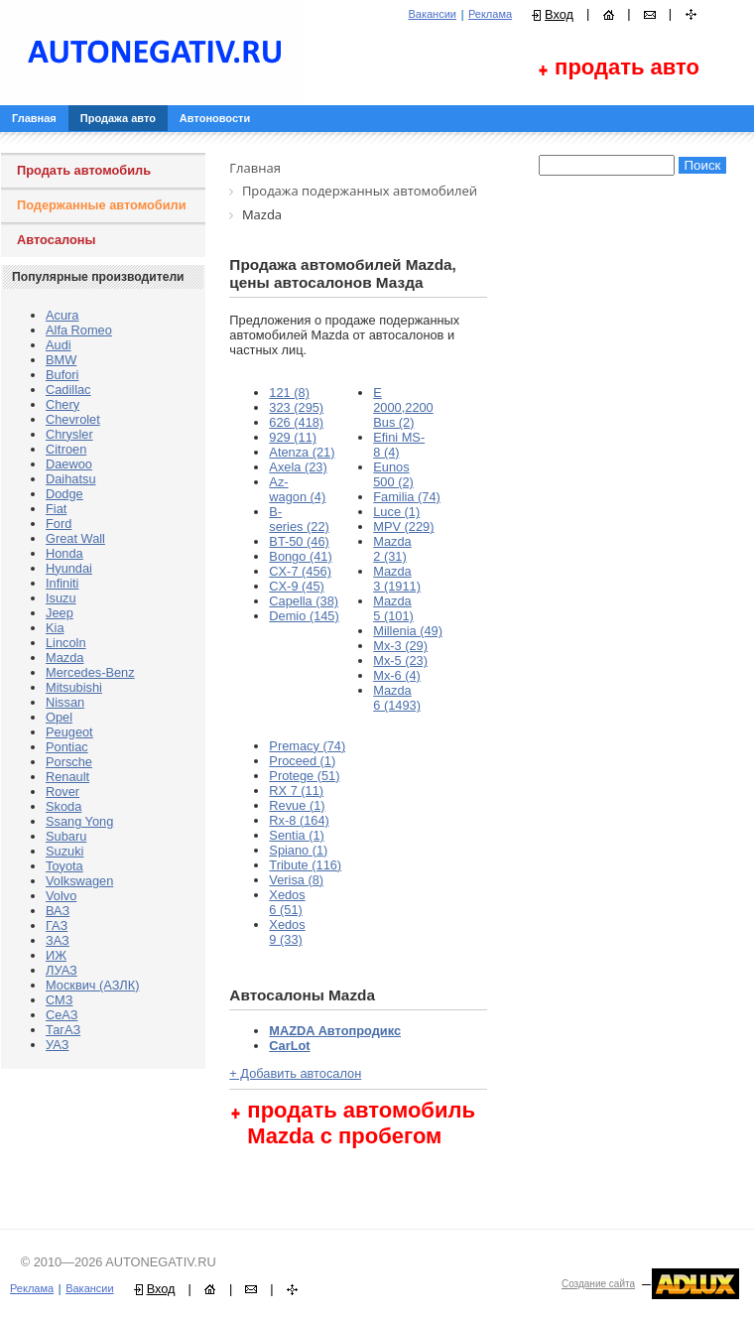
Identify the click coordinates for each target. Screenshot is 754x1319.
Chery (62, 404)
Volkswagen (79, 880)
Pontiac (67, 746)
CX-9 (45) (296, 586)
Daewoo (69, 464)
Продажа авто (118, 118)
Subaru (66, 836)
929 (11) (292, 437)
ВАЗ (57, 910)
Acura (62, 315)
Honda (64, 553)
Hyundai (69, 568)
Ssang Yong (79, 821)
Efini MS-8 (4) (399, 445)
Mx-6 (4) (397, 675)
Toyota (64, 865)
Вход (559, 14)
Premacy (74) (307, 745)
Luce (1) (396, 511)
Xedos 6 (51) (287, 902)
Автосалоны (56, 239)
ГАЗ (56, 925)
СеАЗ (61, 1014)
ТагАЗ (63, 1029)
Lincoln (66, 642)
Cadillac (68, 389)
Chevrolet (73, 419)
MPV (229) (403, 526)
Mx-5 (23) (400, 660)
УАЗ (57, 1044)
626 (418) (296, 422)
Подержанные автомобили (102, 205)
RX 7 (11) (296, 790)
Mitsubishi (74, 687)
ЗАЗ (57, 940)
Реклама (490, 14)
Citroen (66, 449)
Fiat (56, 508)
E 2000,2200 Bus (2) (403, 407)
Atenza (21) (301, 452)
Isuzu (61, 598)
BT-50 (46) (298, 541)
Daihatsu (71, 478)
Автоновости (215, 118)
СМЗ (59, 999)
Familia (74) (406, 496)
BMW (61, 359)
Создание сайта (598, 1283)
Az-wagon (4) (297, 489)
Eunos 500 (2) (393, 474)
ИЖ (56, 955)
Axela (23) (297, 467)
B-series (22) (298, 519)
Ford (58, 523)
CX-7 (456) (300, 571)
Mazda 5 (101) (393, 608)
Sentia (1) (296, 835)
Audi (58, 344)
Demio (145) (303, 615)
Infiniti (62, 583)
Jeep (59, 612)
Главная (34, 118)
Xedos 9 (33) (287, 932)
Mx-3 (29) (400, 645)
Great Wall (75, 538)
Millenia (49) (407, 630)
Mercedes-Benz (90, 672)
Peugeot (69, 732)
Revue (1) (296, 805)
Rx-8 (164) (298, 820)
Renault (67, 776)
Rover (62, 791)
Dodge (64, 493)
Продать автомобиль (84, 170)
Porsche (69, 761)
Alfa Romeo (79, 330)
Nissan (65, 702)
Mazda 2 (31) (392, 549)
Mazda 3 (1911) (397, 579)
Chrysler (69, 434)
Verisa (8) (296, 879)
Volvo (61, 895)
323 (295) (296, 407)
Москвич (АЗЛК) (92, 985)
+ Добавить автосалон (295, 1073)
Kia (55, 627)
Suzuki (64, 851)
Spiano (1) (298, 850)
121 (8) (289, 392)
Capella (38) (303, 601)
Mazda (64, 657)
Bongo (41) (300, 556)
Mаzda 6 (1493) (397, 698)
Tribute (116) (305, 864)
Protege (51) (304, 775)
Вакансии (432, 14)
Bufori (62, 374)
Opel (59, 717)
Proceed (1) (302, 760)
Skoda (63, 806)
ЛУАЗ (61, 970)
